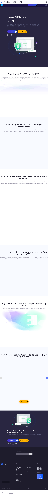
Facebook (28, 471)
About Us (28, 465)
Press (28, 468)
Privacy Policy (39, 488)
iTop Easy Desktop (18, 480)
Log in (46, 2)
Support (38, 465)
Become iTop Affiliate (40, 476)
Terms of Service (31, 488)
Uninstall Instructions (39, 468)
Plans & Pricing (19, 481)
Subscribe (30, 453)
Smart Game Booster (18, 468)
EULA (46, 488)
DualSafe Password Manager (18, 477)
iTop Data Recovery (18, 473)
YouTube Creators (39, 481)
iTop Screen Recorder (18, 470)
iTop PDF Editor (19, 474)
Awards (28, 470)
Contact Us (29, 467)
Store (43, 1)
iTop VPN (17, 465)
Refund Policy (39, 469)
